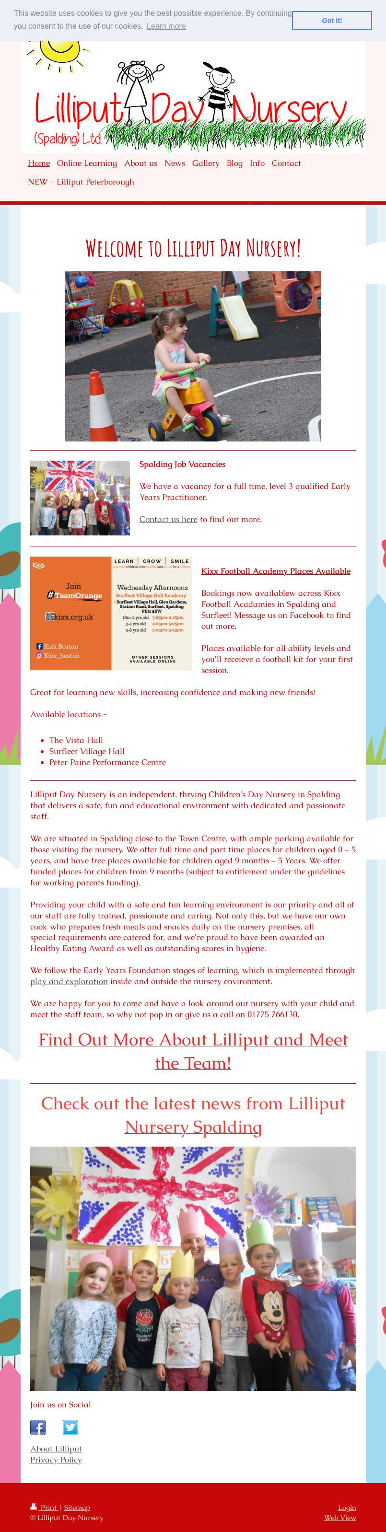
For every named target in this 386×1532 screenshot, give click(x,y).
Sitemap (77, 1507)
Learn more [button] (166, 26)
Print (44, 1507)
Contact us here (169, 519)
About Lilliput (56, 1448)
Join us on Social (60, 1404)
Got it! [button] (332, 20)
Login (347, 1507)
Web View (340, 1517)
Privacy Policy (56, 1459)
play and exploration (69, 981)
